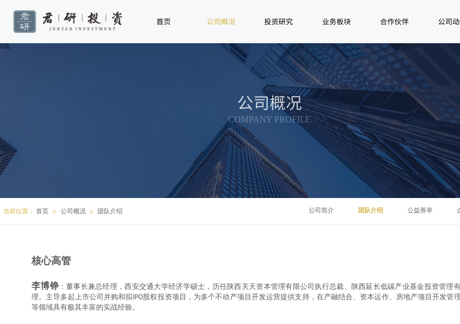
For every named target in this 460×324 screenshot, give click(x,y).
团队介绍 (370, 210)
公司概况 (73, 211)
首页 (42, 211)
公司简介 (321, 210)
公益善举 (420, 210)
